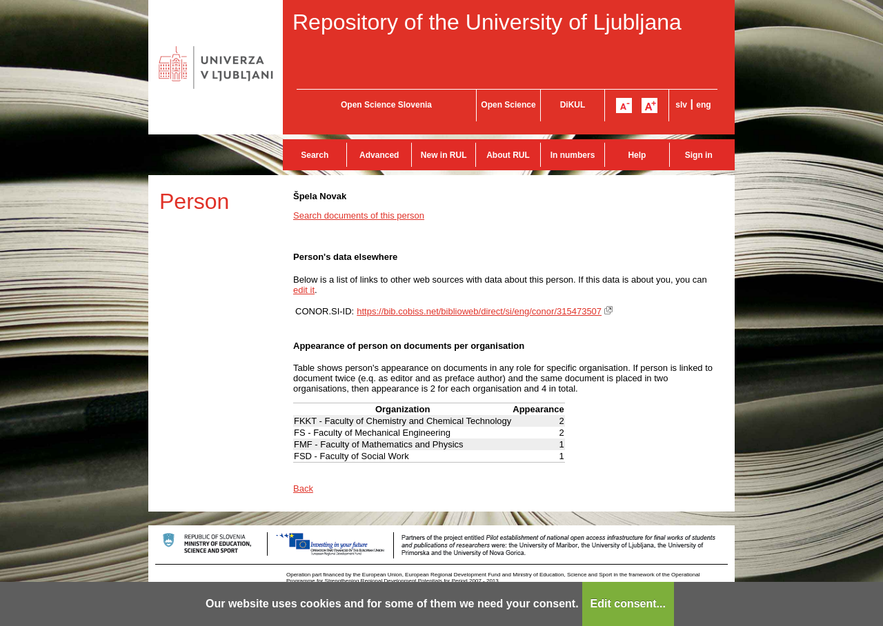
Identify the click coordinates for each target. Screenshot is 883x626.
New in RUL (444, 155)
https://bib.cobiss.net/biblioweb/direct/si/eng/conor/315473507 (479, 311)
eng (703, 105)
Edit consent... (628, 603)
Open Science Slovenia (386, 105)
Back (303, 488)
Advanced (379, 155)
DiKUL (573, 105)
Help (637, 155)
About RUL (508, 155)
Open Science (508, 105)
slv (681, 105)
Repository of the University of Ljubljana (487, 22)
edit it (304, 290)
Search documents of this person (358, 215)
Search (314, 155)
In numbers (572, 155)
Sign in (699, 155)
